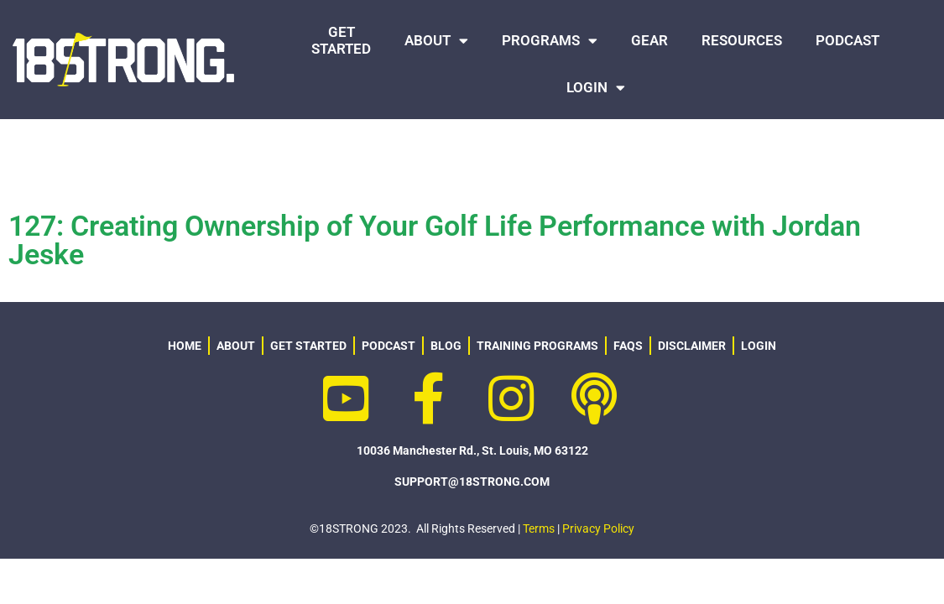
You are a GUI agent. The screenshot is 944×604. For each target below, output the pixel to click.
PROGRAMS (549, 40)
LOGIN (595, 87)
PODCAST (847, 40)
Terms (539, 490)
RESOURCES (741, 40)
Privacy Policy (598, 490)
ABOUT (436, 40)
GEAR (649, 40)
